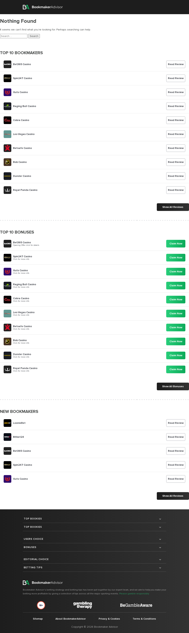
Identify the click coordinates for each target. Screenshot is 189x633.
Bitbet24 (18, 437)
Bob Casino (20, 162)
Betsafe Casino (22, 148)
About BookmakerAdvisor (70, 618)
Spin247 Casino (22, 78)
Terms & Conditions (144, 618)
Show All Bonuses (172, 386)
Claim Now (175, 243)
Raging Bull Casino (24, 106)
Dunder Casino (22, 176)
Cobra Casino (21, 120)
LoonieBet (19, 423)
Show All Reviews (172, 207)
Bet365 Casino (22, 64)
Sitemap (38, 618)
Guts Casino (20, 92)
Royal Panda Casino (25, 190)
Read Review (176, 64)
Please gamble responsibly (134, 593)
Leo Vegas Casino (24, 134)
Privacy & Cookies (109, 618)
